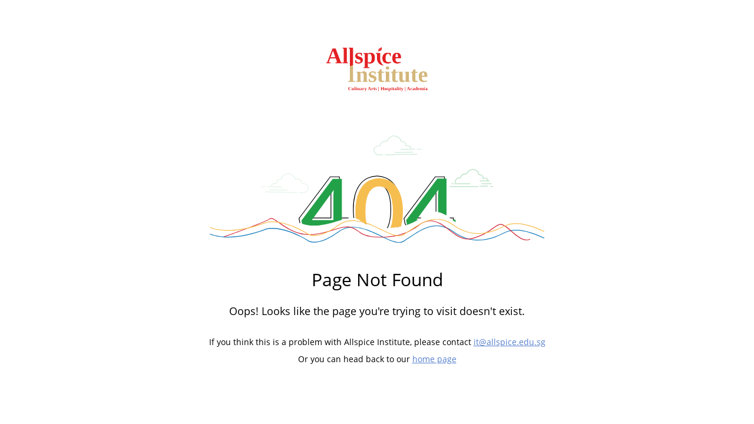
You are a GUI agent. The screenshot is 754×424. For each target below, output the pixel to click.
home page (434, 359)
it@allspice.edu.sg (509, 341)
